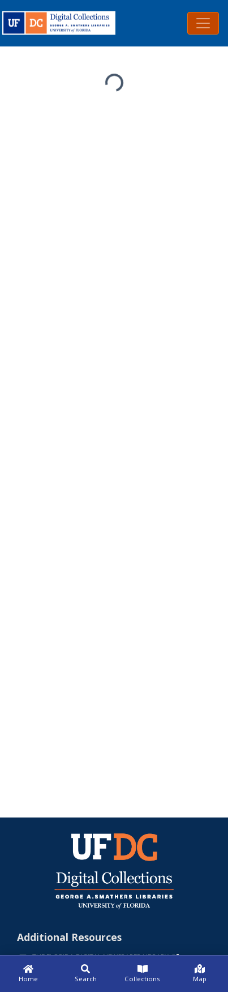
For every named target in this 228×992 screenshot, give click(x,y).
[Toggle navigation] (203, 23)
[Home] (28, 974)
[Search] (85, 974)
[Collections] (142, 974)
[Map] (199, 974)
